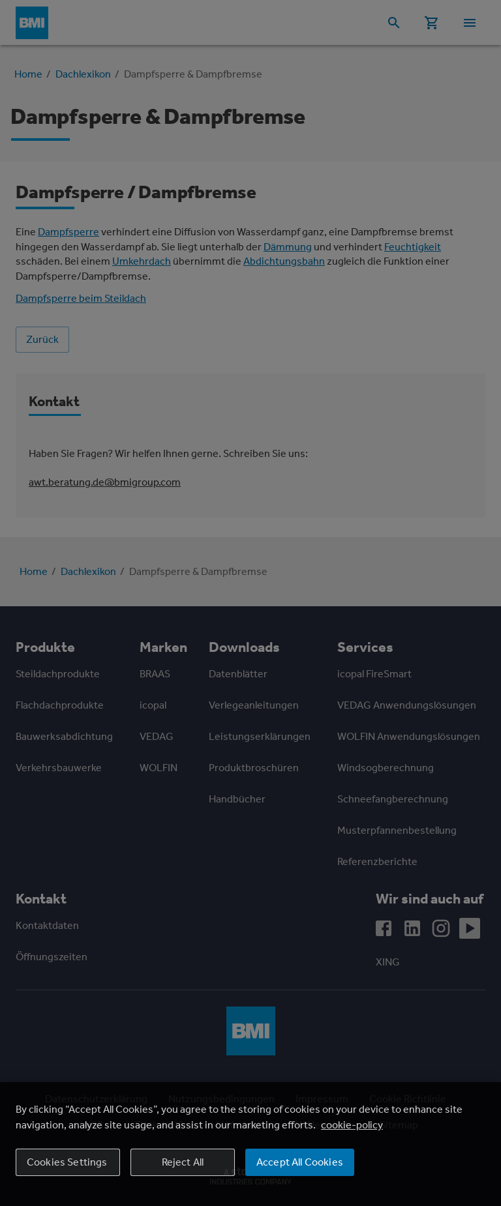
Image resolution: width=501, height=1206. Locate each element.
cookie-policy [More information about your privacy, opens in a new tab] (352, 1125)
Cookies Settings (67, 1162)
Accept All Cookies (299, 1162)
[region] (250, 1144)
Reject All (183, 1162)
